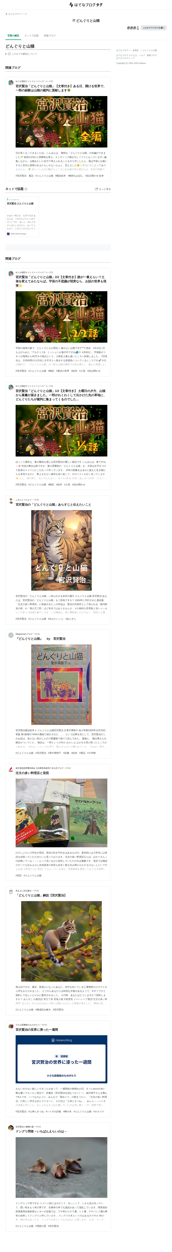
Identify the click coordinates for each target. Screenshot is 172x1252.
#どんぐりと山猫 (44, 175)
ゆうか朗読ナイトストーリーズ (30, 81)
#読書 (66, 753)
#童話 (82, 753)
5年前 (44, 1025)
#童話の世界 (62, 370)
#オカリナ (98, 1111)
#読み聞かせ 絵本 (94, 175)
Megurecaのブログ (24, 634)
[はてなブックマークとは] (26, 189)
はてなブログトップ (125, 58)
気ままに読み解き (24, 891)
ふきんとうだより (24, 500)
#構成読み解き (43, 1009)
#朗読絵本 (60, 175)
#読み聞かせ (93, 370)
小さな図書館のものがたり (28, 1025)
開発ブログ (152, 55)
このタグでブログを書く (154, 28)
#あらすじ (71, 618)
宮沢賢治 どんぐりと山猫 (20, 203)
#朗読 (51, 370)
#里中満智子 (54, 753)
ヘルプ (142, 55)
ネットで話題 (32, 35)
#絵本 (74, 370)
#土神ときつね (36, 1111)
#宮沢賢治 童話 (24, 175)
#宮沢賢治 (21, 370)
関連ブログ (50, 35)
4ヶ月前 (49, 81)
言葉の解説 (13, 35)
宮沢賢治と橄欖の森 (25, 1127)
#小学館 (91, 753)
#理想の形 (40, 1226)
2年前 (37, 634)
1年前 (36, 500)
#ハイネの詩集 (53, 1111)
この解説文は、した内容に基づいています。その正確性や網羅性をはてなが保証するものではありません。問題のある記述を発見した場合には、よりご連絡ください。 (21, 54)
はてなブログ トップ (16, 14)
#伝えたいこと (56, 618)
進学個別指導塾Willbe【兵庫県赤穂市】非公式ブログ (39, 768)
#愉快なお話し (75, 175)
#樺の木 (67, 1111)
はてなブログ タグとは (126, 55)
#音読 (19, 875)
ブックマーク (13, 199)
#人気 (82, 370)
